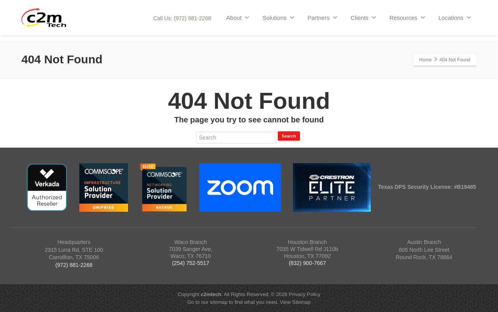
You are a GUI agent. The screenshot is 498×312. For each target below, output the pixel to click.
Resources (407, 17)
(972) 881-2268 (74, 265)
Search (289, 136)
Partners (323, 17)
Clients (363, 17)
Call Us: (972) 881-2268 (182, 18)
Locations (454, 17)
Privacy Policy (304, 294)
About (237, 17)
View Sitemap (295, 302)
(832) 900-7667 (307, 263)
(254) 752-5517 (190, 263)
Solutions (279, 17)
